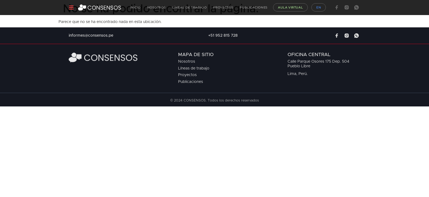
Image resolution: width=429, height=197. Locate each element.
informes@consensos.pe (91, 35)
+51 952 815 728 (223, 35)
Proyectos (223, 7)
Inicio (135, 7)
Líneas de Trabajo (189, 7)
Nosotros (156, 7)
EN (318, 7)
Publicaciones (253, 7)
